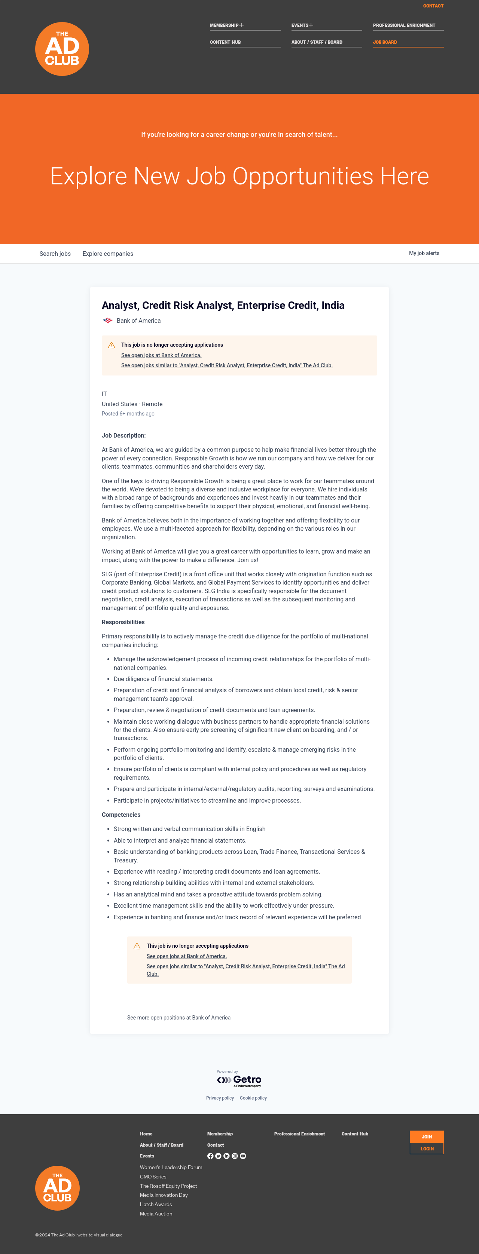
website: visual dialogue (99, 1234)
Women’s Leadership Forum (171, 1166)
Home (146, 1133)
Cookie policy (253, 1098)
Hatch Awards (156, 1204)
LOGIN (427, 1148)
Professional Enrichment (404, 25)
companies (108, 253)
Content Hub (225, 42)
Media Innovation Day (164, 1194)
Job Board (385, 42)
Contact (433, 5)
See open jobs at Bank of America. (161, 355)
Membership (227, 26)
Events (303, 26)
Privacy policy (220, 1098)
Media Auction (156, 1213)
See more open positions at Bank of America (179, 1018)
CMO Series (153, 1176)
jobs (55, 253)
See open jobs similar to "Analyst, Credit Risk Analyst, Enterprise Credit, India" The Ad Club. (227, 365)
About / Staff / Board (317, 42)
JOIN (427, 1136)
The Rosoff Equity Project (168, 1185)
